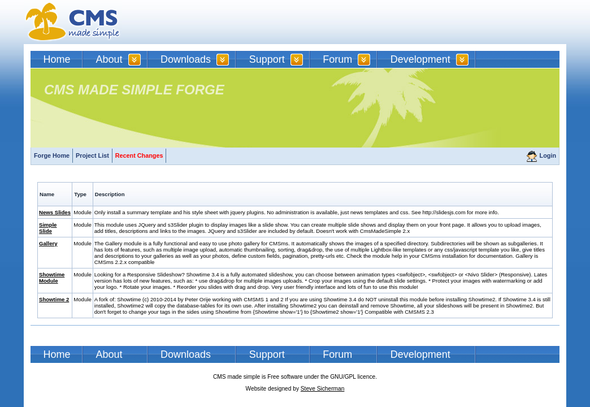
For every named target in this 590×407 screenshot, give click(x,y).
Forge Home (52, 155)
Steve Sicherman (323, 389)
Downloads (185, 59)
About (109, 59)
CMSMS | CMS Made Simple (73, 22)
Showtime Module (51, 277)
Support (267, 59)
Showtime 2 (54, 299)
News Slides (55, 212)
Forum (337, 59)
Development (420, 59)
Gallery (48, 243)
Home (57, 59)
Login (548, 155)
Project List (92, 155)
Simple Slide (48, 228)
